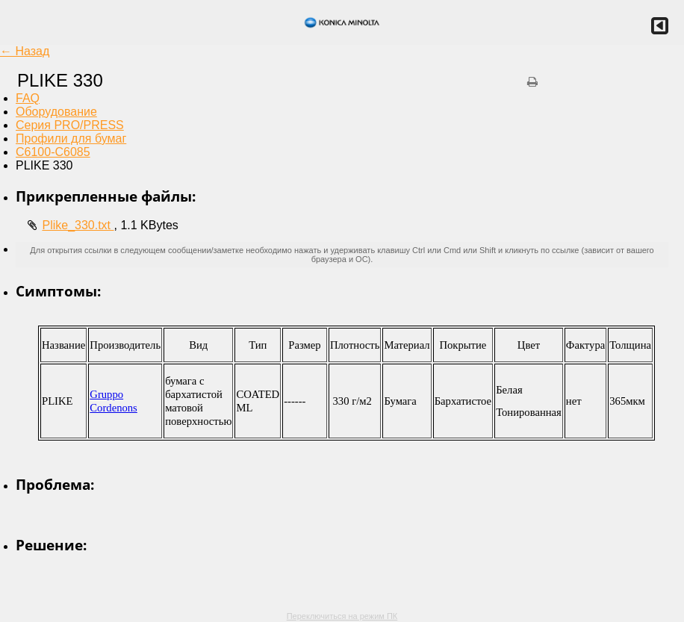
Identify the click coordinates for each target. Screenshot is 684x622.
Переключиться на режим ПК (342, 616)
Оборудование (56, 111)
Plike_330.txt (78, 225)
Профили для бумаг (71, 138)
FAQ (28, 98)
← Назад (24, 51)
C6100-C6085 (53, 152)
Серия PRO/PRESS (70, 125)
